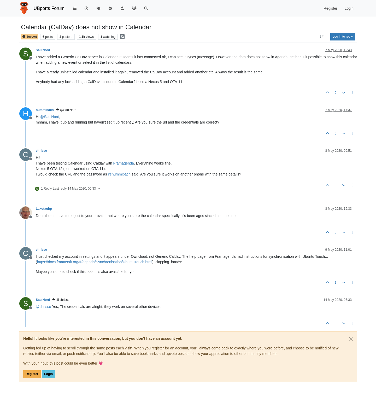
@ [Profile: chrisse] (43, 307)
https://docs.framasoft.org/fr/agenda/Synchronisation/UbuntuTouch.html (94, 262)
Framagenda (123, 163)
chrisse (41, 151)
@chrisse (60, 300)
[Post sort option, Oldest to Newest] (322, 36)
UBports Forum (49, 8)
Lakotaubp (44, 208)
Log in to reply (343, 36)
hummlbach (45, 110)
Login (48, 374)
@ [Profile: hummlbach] (119, 174)
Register (32, 374)
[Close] (351, 339)
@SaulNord (66, 110)
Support (29, 36)
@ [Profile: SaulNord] (49, 117)
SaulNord (43, 50)
